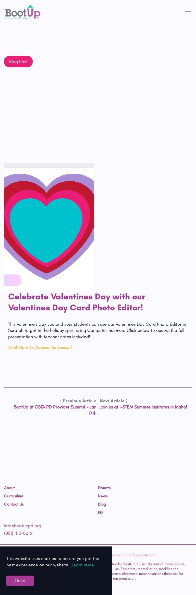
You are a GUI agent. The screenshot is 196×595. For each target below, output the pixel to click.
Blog (102, 504)
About (9, 488)
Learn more (83, 565)
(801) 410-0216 (18, 533)
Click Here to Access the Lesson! (40, 347)
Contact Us (13, 504)
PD (100, 512)
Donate (104, 488)
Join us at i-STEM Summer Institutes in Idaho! (143, 407)
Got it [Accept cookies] (20, 580)
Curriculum (13, 496)
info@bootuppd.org (22, 526)
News (102, 496)
